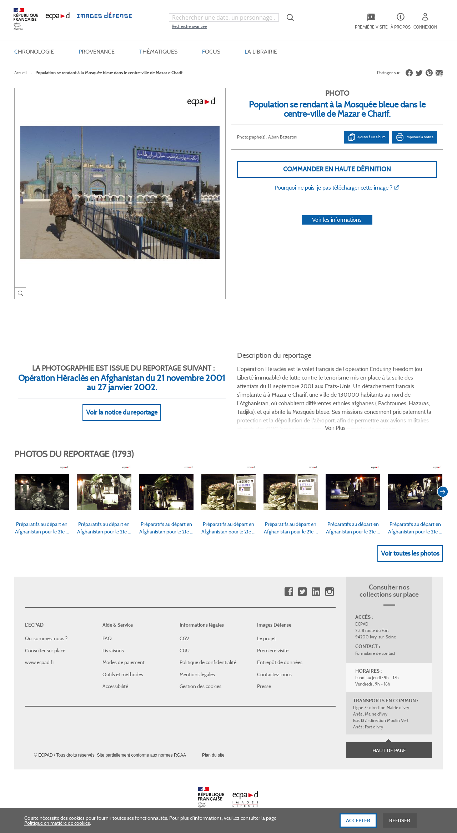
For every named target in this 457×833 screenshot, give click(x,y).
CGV (184, 638)
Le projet (266, 638)
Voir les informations (337, 219)
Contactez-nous (274, 674)
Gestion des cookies (200, 686)
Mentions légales (197, 674)
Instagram (329, 591)
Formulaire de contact (375, 653)
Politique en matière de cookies (57, 826)
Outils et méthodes (122, 674)
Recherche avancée (189, 26)
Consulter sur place (45, 650)
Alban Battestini (282, 137)
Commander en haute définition (337, 169)
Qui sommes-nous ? (46, 638)
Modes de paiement (123, 662)
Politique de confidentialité (208, 662)
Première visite (272, 650)
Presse (264, 686)
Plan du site (213, 755)
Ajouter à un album (366, 137)
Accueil (20, 72)
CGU (185, 650)
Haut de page (389, 750)
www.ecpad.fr (39, 662)
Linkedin (315, 591)
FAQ (107, 638)
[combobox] (224, 17)
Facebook (288, 591)
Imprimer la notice (414, 137)
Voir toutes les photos (410, 553)
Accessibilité (115, 686)
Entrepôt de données (279, 662)
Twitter (302, 591)
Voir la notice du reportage (121, 412)
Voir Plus (335, 428)
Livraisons (113, 650)
